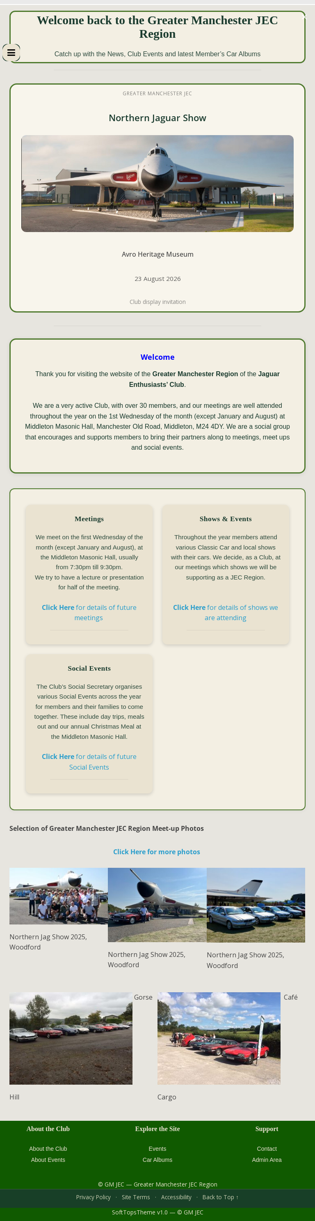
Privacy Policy (93, 1197)
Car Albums (157, 1160)
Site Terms (136, 1197)
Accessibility (176, 1197)
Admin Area (266, 1160)
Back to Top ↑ (221, 1197)
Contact (267, 1148)
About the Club (48, 1148)
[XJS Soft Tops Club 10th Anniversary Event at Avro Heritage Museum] (157, 198)
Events (158, 1148)
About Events (48, 1160)
